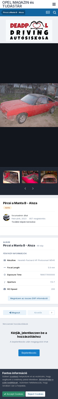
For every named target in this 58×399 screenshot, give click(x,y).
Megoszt (14, 304)
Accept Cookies (13, 394)
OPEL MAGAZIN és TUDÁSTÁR (18, 4)
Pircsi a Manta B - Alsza (19, 237)
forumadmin (17, 207)
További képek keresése (23, 214)
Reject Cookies (35, 394)
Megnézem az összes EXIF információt (29, 290)
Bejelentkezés (29, 344)
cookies (14, 376)
